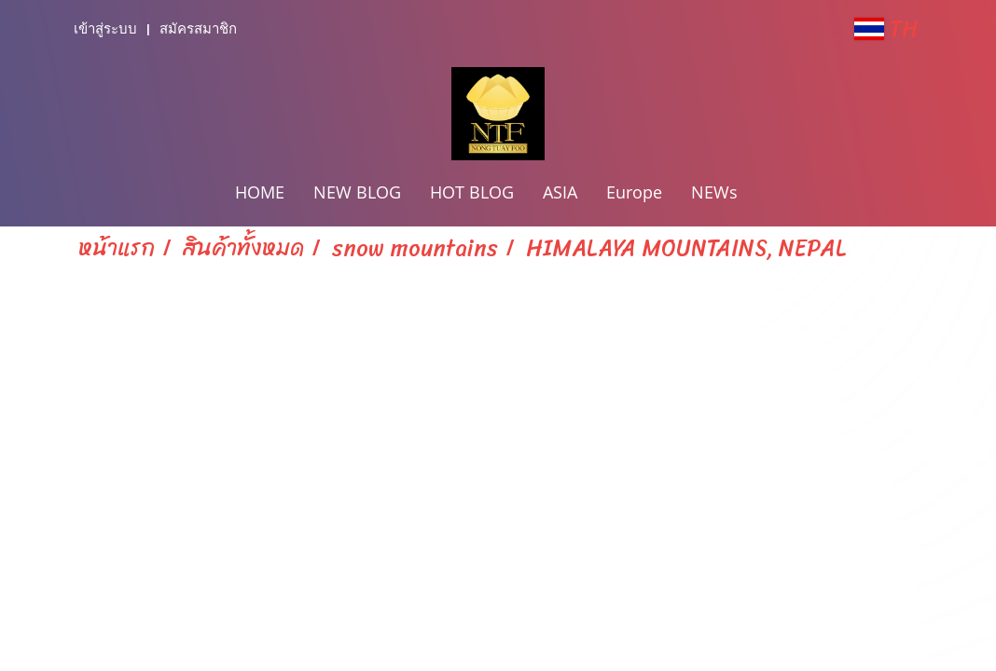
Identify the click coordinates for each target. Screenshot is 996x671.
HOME (259, 192)
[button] (768, 193)
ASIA (560, 192)
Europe (634, 192)
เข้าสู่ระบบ (105, 29)
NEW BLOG (357, 192)
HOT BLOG (472, 192)
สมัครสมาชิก (198, 29)
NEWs (714, 192)
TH (886, 29)
